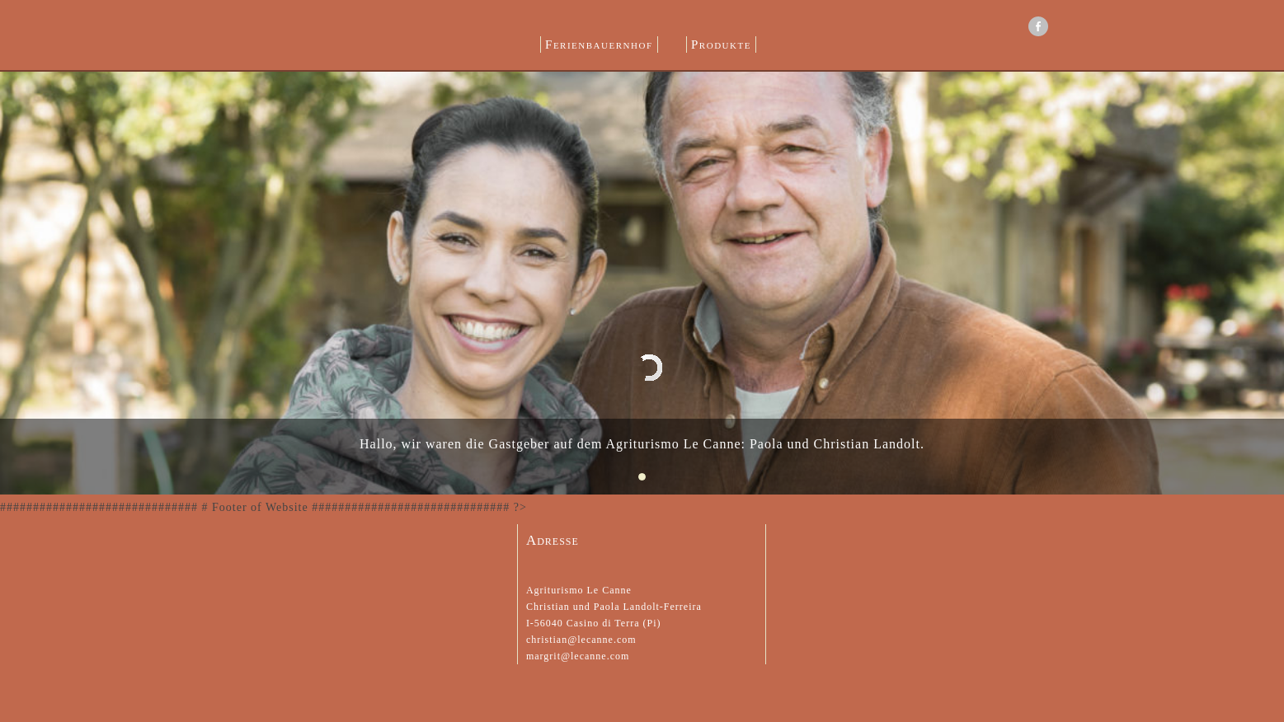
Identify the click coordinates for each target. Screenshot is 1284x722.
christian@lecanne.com (581, 639)
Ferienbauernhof (598, 44)
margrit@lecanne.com (577, 656)
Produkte (721, 44)
